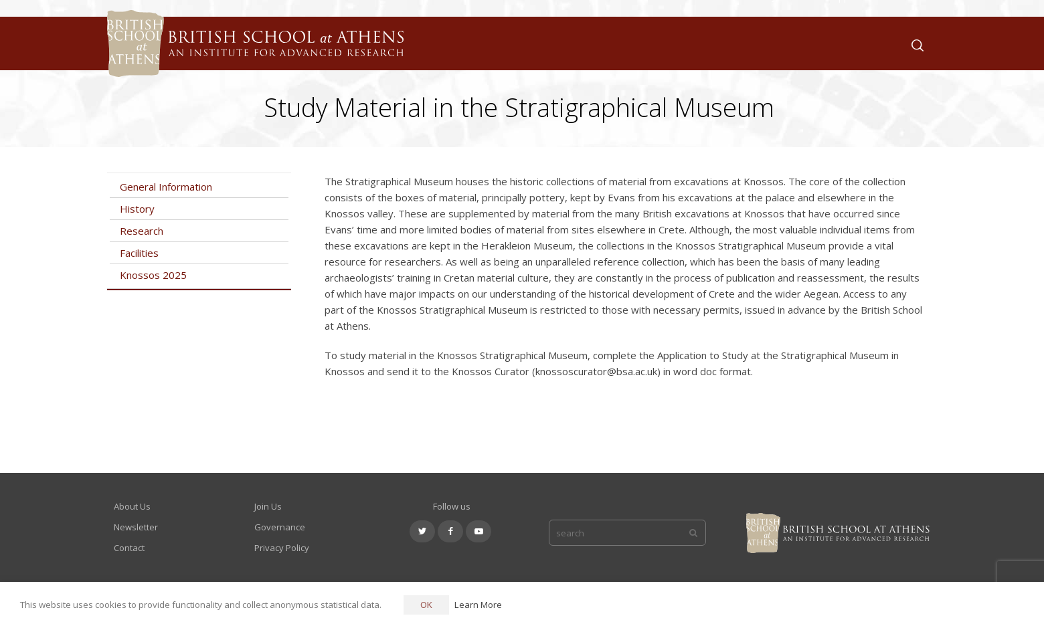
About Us (132, 506)
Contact (129, 548)
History (137, 208)
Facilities (139, 252)
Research (141, 230)
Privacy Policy (281, 548)
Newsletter (136, 527)
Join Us (268, 506)
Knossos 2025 (153, 275)
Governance (279, 527)
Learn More (478, 605)
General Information (166, 186)
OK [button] (426, 605)
